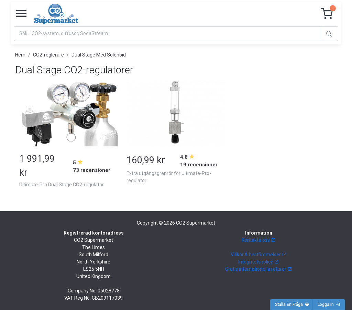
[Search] (167, 33)
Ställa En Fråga (292, 304)
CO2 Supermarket (195, 223)
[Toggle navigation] (21, 14)
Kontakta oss (259, 240)
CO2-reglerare (48, 55)
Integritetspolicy (258, 262)
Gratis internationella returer (258, 269)
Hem (20, 55)
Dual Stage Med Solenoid (99, 55)
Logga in (329, 304)
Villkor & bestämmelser (259, 254)
